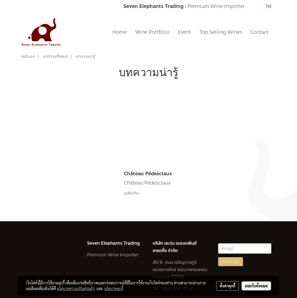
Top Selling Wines (221, 32)
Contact (260, 32)
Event (184, 32)
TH (265, 6)
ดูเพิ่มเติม (132, 193)
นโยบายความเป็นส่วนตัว (76, 288)
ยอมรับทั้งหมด (256, 285)
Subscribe (230, 262)
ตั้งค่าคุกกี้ (227, 285)
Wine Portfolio (152, 32)
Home (119, 32)
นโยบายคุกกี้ (113, 288)
